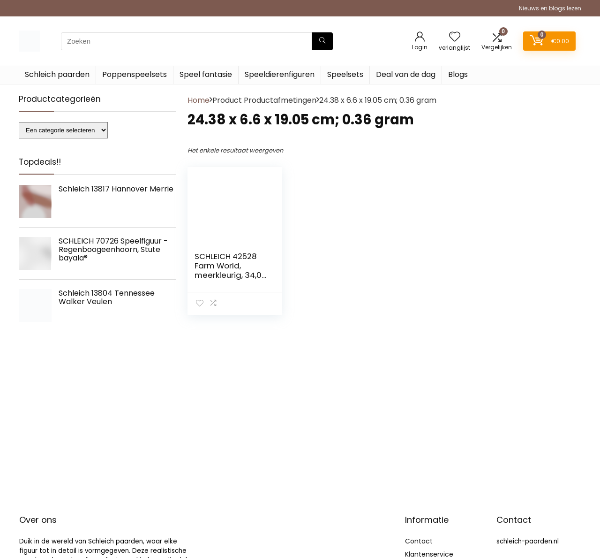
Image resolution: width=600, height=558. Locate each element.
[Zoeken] (322, 41)
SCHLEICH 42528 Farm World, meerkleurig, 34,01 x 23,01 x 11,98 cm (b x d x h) (229, 275)
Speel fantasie (206, 74)
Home (199, 100)
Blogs (458, 74)
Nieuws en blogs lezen (550, 8)
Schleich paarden (57, 74)
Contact (419, 541)
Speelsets (345, 74)
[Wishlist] (454, 37)
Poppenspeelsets (134, 74)
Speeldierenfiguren (280, 74)
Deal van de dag (405, 74)
